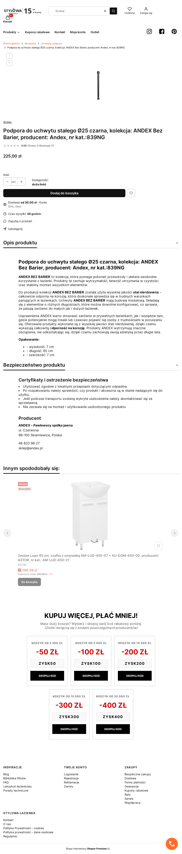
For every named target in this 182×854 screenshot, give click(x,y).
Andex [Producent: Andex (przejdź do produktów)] (7, 122)
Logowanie (71, 774)
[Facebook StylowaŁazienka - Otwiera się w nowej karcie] (161, 31)
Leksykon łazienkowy (17, 786)
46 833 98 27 (29, 443)
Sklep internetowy (86, 848)
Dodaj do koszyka (64, 193)
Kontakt (8, 820)
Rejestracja (71, 778)
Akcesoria (30, 43)
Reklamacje (71, 782)
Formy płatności (135, 782)
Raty (128, 794)
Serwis (129, 798)
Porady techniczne (15, 790)
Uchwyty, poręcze (51, 43)
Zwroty (68, 786)
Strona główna (11, 43)
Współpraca (132, 802)
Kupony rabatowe (136, 790)
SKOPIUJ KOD (47, 675)
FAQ (6, 782)
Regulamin (10, 836)
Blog (6, 774)
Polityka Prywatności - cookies (23, 828)
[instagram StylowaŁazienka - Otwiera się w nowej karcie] (149, 31)
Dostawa (130, 778)
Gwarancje (132, 786)
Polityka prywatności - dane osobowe (28, 832)
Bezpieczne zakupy (138, 774)
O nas (7, 824)
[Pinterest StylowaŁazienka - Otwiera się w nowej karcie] (174, 31)
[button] (113, 11)
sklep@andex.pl (31, 448)
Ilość (6, 174)
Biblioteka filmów (14, 778)
